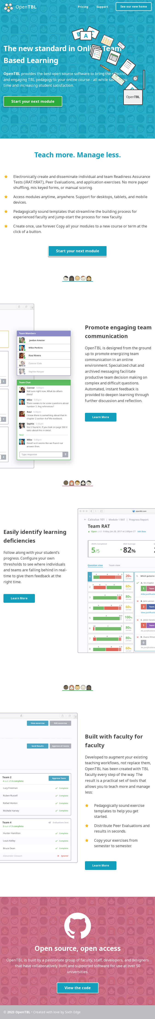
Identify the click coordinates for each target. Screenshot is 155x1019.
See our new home (133, 6)
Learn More (100, 417)
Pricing (83, 7)
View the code (78, 988)
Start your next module (32, 101)
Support (102, 7)
